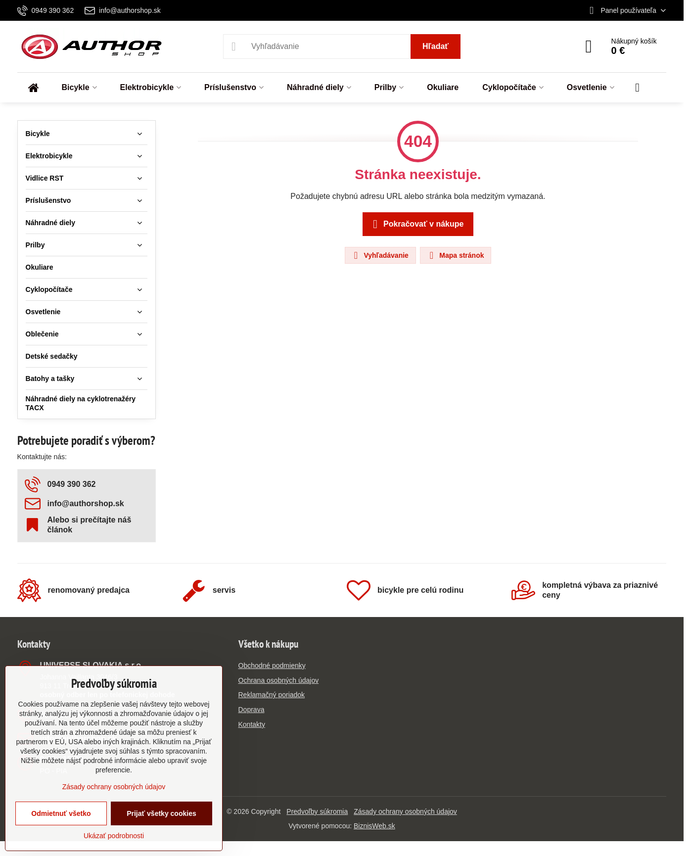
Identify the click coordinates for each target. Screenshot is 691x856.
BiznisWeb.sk (374, 826)
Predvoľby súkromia (317, 811)
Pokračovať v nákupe (416, 224)
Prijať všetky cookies (161, 813)
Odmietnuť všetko (61, 813)
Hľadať (435, 46)
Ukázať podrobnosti (114, 836)
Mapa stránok (455, 255)
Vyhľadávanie (380, 255)
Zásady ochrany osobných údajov (405, 811)
